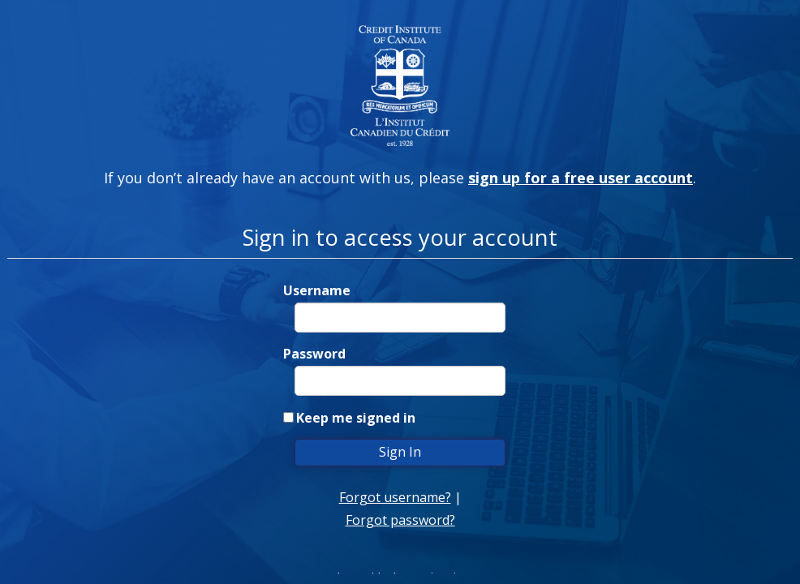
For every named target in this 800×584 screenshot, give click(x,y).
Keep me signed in (355, 418)
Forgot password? (400, 520)
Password (314, 354)
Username (317, 290)
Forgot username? (395, 497)
